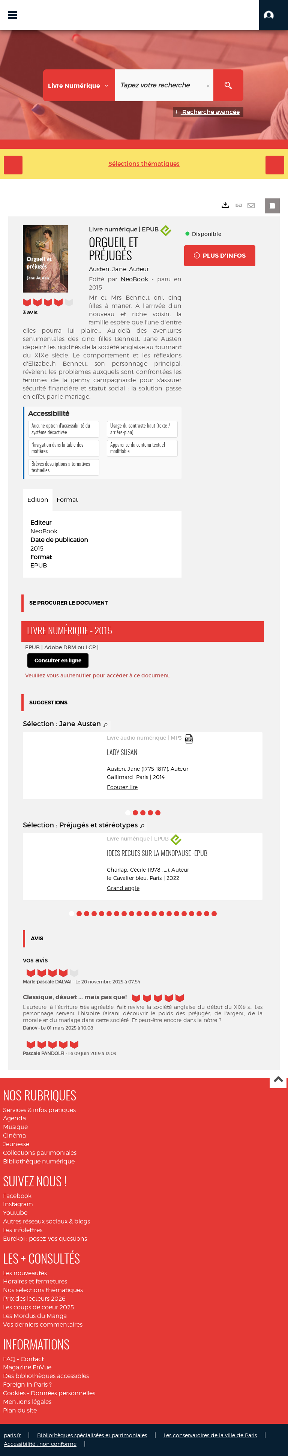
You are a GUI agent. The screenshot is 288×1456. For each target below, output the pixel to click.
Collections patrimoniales (39, 1152)
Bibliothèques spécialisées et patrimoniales (92, 1435)
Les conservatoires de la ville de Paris (210, 1435)
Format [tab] (67, 499)
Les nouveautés (25, 1273)
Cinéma (14, 1135)
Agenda (14, 1118)
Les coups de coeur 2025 (38, 1307)
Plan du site (20, 1410)
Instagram (18, 1204)
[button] (273, 15)
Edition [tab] (37, 499)
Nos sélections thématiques (43, 1290)
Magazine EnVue (27, 1367)
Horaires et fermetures (35, 1281)
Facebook (17, 1195)
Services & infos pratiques (39, 1110)
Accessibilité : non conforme (40, 1444)
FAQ (9, 1359)
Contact (32, 1359)
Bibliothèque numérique (39, 1161)
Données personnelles (63, 1393)
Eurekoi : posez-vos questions (45, 1238)
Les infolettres (22, 1230)
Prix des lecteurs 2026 (34, 1298)
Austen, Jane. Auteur (119, 269)
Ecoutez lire (122, 787)
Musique (15, 1126)
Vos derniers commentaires (42, 1324)
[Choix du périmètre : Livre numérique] (79, 85)
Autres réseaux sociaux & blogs (46, 1221)
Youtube (15, 1212)
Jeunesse (16, 1144)
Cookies (14, 1393)
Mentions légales (27, 1401)
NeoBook (134, 279)
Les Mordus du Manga (35, 1315)
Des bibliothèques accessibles (46, 1375)
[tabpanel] (102, 544)
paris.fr (12, 1435)
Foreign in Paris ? (27, 1384)
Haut (278, 1080)
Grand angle (123, 888)
